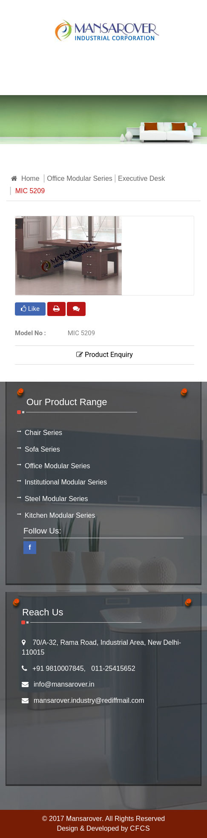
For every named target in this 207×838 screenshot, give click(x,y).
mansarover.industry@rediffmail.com (89, 700)
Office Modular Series (79, 178)
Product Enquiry (104, 355)
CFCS (140, 828)
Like (30, 309)
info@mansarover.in (64, 684)
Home (25, 178)
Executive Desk (141, 178)
